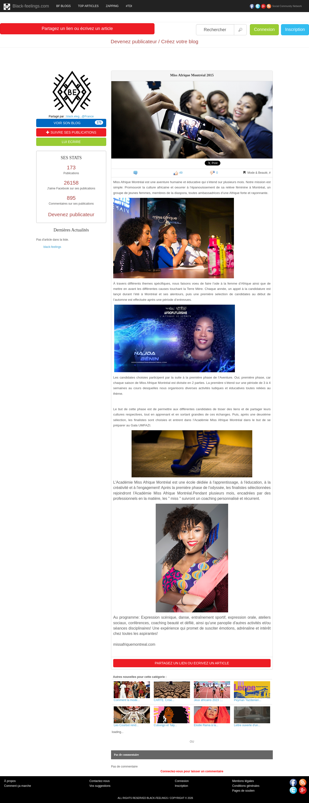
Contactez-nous (99, 781)
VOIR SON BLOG (78, 122)
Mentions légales (243, 781)
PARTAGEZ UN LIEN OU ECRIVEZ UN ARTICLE (192, 663)
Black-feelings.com (26, 7)
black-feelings (52, 247)
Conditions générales (246, 786)
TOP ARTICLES (88, 6)
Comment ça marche (17, 786)
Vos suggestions (99, 786)
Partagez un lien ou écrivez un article (77, 28)
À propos (10, 781)
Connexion (264, 29)
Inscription (295, 29)
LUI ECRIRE (71, 142)
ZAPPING (112, 6)
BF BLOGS (63, 6)
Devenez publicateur (71, 214)
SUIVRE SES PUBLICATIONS (71, 132)
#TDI (129, 6)
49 (178, 172)
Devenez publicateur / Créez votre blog (154, 41)
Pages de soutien (243, 790)
